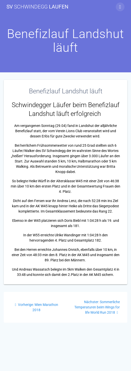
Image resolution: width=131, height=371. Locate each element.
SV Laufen (37, 7)
